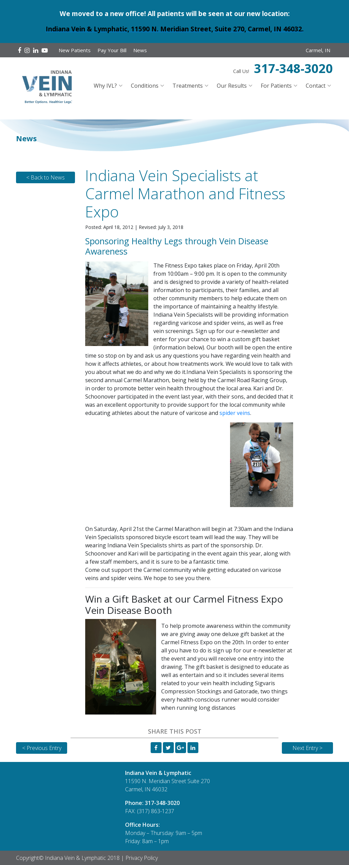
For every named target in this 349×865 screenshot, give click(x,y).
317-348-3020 (293, 68)
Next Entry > (307, 748)
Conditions (144, 85)
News (140, 50)
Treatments (187, 85)
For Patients (276, 85)
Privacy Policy (141, 858)
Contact (315, 85)
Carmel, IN (318, 50)
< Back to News (45, 177)
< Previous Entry (41, 748)
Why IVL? (105, 85)
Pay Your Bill (111, 50)
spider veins (234, 413)
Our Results (232, 85)
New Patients (75, 50)
